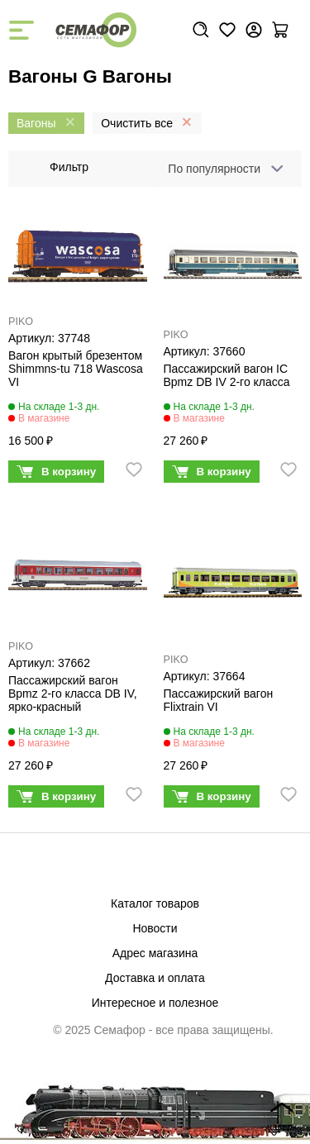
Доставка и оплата (155, 977)
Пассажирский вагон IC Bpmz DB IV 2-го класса (227, 375)
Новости (154, 928)
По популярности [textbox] (214, 168)
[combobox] (222, 168)
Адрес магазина (155, 953)
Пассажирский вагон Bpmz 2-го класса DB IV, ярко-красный (72, 693)
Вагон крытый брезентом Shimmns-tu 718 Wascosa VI (75, 368)
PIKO (20, 321)
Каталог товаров (155, 903)
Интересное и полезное (155, 1002)
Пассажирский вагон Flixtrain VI (219, 700)
